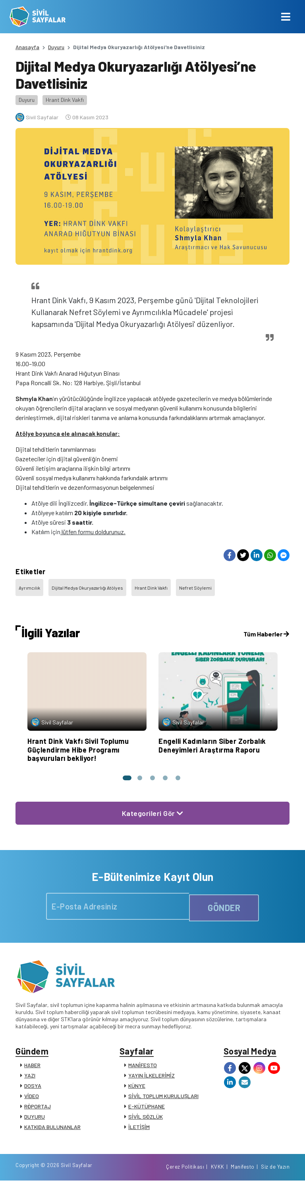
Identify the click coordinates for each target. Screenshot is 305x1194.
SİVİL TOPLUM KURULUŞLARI (163, 1100)
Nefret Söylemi (195, 587)
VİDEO (31, 1100)
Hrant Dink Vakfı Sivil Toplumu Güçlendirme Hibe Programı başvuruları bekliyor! (78, 749)
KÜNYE (136, 1089)
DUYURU (34, 1120)
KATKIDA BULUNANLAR (52, 1130)
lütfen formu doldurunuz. (92, 531)
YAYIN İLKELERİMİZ (151, 1079)
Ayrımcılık (29, 587)
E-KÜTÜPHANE (146, 1110)
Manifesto (243, 1179)
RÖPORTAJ (37, 1110)
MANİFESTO (142, 1069)
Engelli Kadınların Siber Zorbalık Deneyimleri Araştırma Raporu (212, 745)
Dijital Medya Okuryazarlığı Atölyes (87, 587)
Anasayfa (27, 47)
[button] (124, 778)
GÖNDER (224, 907)
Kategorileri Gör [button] (152, 813)
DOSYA (32, 1089)
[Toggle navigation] (285, 17)
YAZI (29, 1079)
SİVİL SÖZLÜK (145, 1120)
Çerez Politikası (185, 1179)
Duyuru (56, 47)
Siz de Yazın (275, 1179)
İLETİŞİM (139, 1130)
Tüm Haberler (266, 634)
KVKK (217, 1179)
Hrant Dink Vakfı (65, 99)
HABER (32, 1069)
